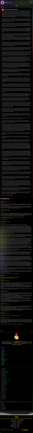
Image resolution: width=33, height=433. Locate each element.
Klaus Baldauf (4, 383)
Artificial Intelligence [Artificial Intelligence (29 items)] (11, 341)
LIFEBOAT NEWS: (18, 419)
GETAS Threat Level (16, 417)
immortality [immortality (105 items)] (24, 342)
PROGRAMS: (18, 425)
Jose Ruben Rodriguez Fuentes (6, 380)
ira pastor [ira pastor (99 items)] (30, 342)
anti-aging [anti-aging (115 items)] (8, 341)
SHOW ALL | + (3, 399)
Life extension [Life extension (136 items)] (4, 343)
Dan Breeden (4, 374)
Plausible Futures (4, 408)
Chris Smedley (4, 398)
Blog (16, 6)
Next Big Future (3, 407)
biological (3, 364)
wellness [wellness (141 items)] (20, 344)
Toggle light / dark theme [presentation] (31, 2)
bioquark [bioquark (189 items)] (16, 341)
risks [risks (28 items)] (25, 343)
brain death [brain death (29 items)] (29, 341)
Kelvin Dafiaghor (5, 378)
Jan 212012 (2, 9)
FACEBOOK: (12, 419)
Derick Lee (4, 386)
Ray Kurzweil (3, 352)
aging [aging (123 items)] (3, 341)
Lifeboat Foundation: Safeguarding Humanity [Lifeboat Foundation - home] (15, 2)
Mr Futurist (3, 406)
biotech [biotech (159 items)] (20, 341)
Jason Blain (4, 395)
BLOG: (17, 422)
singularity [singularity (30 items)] (27, 343)
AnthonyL (2, 317)
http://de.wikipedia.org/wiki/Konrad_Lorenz (7, 217)
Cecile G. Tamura (5, 384)
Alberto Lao (4, 387)
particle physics (11, 195)
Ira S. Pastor (4, 397)
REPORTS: (18, 424)
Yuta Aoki (4, 385)
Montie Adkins (4, 396)
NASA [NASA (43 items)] (11, 343)
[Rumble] (27, 430)
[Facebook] (21, 430)
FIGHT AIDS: (13, 424)
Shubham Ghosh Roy (5, 372)
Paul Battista (4, 376)
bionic (2, 365)
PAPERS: (17, 426)
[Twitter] (23, 430)
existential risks (8, 195)
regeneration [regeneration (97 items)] (22, 343)
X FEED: (12, 422)
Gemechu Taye (4, 377)
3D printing (3, 349)
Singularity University (4, 354)
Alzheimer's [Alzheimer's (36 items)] (5, 341)
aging (2, 356)
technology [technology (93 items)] (13, 344)
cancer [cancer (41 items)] (30, 341)
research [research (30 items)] (24, 343)
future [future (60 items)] (11, 342)
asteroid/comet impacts (5, 359)
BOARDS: (18, 423)
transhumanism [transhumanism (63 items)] (17, 344)
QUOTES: (17, 427)
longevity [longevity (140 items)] (9, 343)
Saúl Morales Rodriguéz (6, 371)
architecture (3, 358)
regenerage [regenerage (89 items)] (18, 343)
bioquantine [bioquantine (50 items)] (14, 341)
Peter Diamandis (4, 351)
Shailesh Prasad (5, 375)
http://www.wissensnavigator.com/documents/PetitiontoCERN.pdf (10, 277)
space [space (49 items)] (28, 343)
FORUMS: (15, 427)
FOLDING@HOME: (12, 425)
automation (3, 361)
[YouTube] (26, 430)
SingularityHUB (3, 409)
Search (31, 332)
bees (2, 362)
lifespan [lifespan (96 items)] (7, 343)
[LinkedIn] (24, 430)
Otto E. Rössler (5, 195)
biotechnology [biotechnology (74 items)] (22, 341)
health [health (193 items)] (15, 342)
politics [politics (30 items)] (14, 343)
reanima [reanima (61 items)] (16, 343)
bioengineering (3, 363)
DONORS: (14, 423)
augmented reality (4, 360)
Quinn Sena (4, 373)
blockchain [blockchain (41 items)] (27, 341)
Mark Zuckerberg (4, 355)
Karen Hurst (4, 379)
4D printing (3, 350)
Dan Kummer (4, 381)
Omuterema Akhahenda (6, 382)
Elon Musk (3, 353)
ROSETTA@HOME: (12, 426)
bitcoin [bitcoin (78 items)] (25, 341)
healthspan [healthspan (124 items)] (18, 342)
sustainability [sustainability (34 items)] (30, 343)
